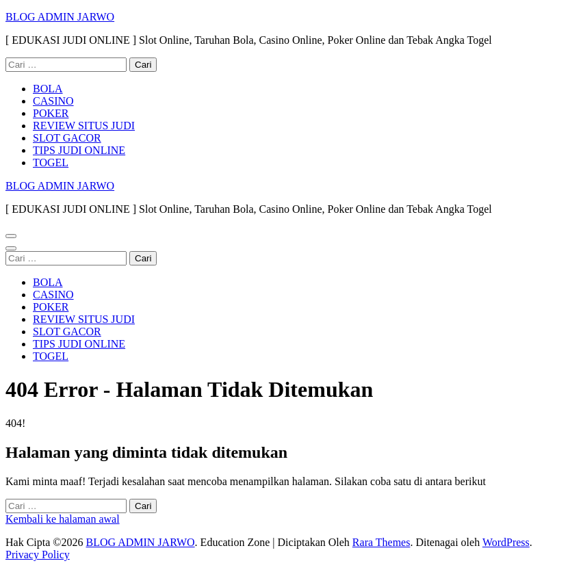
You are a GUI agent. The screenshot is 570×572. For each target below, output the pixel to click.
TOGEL (50, 162)
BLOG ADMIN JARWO (59, 17)
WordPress (506, 542)
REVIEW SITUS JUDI (84, 125)
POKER (50, 113)
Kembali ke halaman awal (62, 519)
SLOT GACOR (67, 138)
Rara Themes (381, 542)
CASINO (53, 101)
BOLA (48, 88)
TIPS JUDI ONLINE (79, 150)
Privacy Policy (37, 554)
